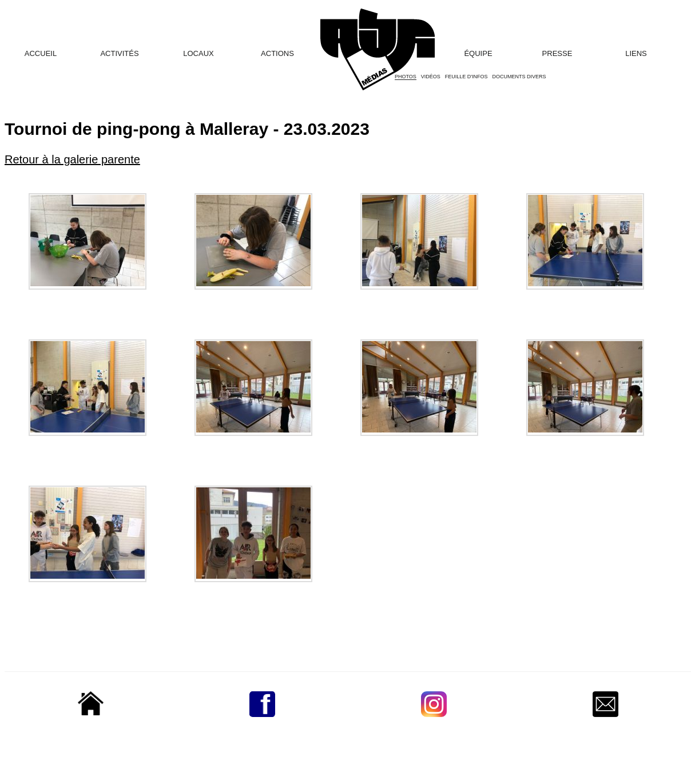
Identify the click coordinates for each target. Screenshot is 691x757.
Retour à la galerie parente (72, 159)
